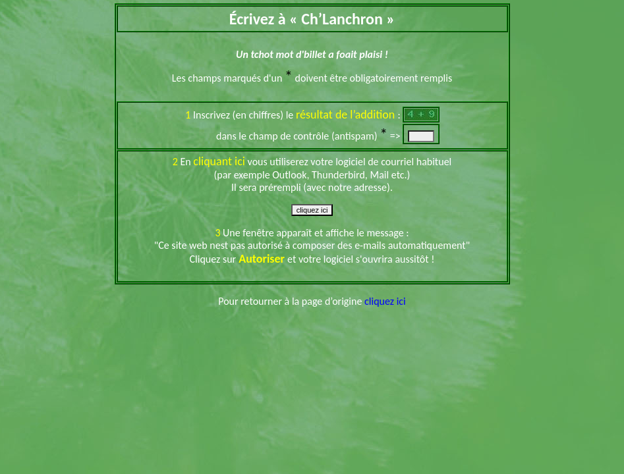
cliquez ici (385, 301)
